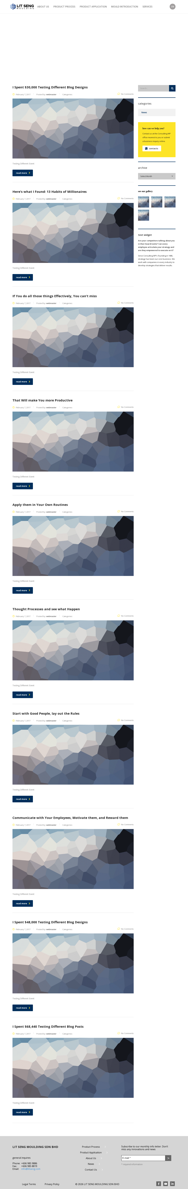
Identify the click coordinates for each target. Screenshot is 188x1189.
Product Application (93, 6)
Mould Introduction (124, 6)
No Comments (126, 94)
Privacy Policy (52, 1184)
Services (147, 6)
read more (23, 173)
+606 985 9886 (29, 1163)
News (144, 112)
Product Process (64, 6)
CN (172, 6)
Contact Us (91, 1169)
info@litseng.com (30, 1169)
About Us (43, 6)
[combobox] (157, 176)
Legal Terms (29, 1184)
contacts (151, 148)
